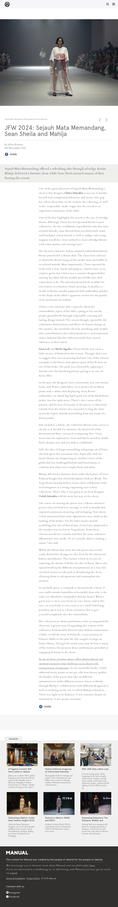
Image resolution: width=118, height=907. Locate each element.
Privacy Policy (33, 878)
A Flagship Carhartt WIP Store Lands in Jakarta (19, 770)
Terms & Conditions (15, 878)
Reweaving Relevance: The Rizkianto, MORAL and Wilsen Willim (95, 820)
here (92, 865)
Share (13, 154)
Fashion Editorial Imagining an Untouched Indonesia (58, 770)
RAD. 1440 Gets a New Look (95, 769)
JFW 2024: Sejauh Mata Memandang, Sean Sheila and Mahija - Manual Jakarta (6, 4)
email (13, 873)
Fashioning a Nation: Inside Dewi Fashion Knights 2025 (21, 818)
